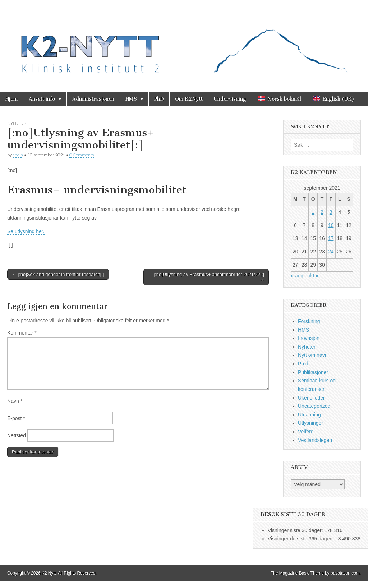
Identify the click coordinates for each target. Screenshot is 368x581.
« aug (297, 275)
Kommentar (22, 333)
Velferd (306, 431)
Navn (14, 401)
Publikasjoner (313, 372)
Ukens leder (311, 398)
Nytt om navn (312, 355)
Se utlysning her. (26, 231)
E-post (16, 418)
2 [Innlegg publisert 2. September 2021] (322, 212)
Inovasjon (308, 338)
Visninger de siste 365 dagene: (303, 538)
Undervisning (230, 99)
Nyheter (16, 123)
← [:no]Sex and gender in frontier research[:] (58, 274)
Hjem (11, 99)
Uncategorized (314, 406)
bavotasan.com (345, 573)
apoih (18, 154)
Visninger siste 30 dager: (296, 530)
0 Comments (81, 154)
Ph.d (303, 363)
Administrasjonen (93, 99)
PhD (159, 99)
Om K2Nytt (189, 99)
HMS (131, 99)
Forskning (309, 321)
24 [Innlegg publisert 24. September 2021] (331, 251)
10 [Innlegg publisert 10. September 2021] (331, 225)
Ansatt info (42, 99)
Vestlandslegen (315, 440)
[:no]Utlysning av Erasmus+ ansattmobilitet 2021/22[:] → (209, 277)
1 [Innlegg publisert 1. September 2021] (313, 212)
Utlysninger (310, 423)
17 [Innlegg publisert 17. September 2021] (331, 238)
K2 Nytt (49, 573)
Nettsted (16, 435)
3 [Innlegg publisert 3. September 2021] (331, 212)
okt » (313, 275)
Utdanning (309, 415)
